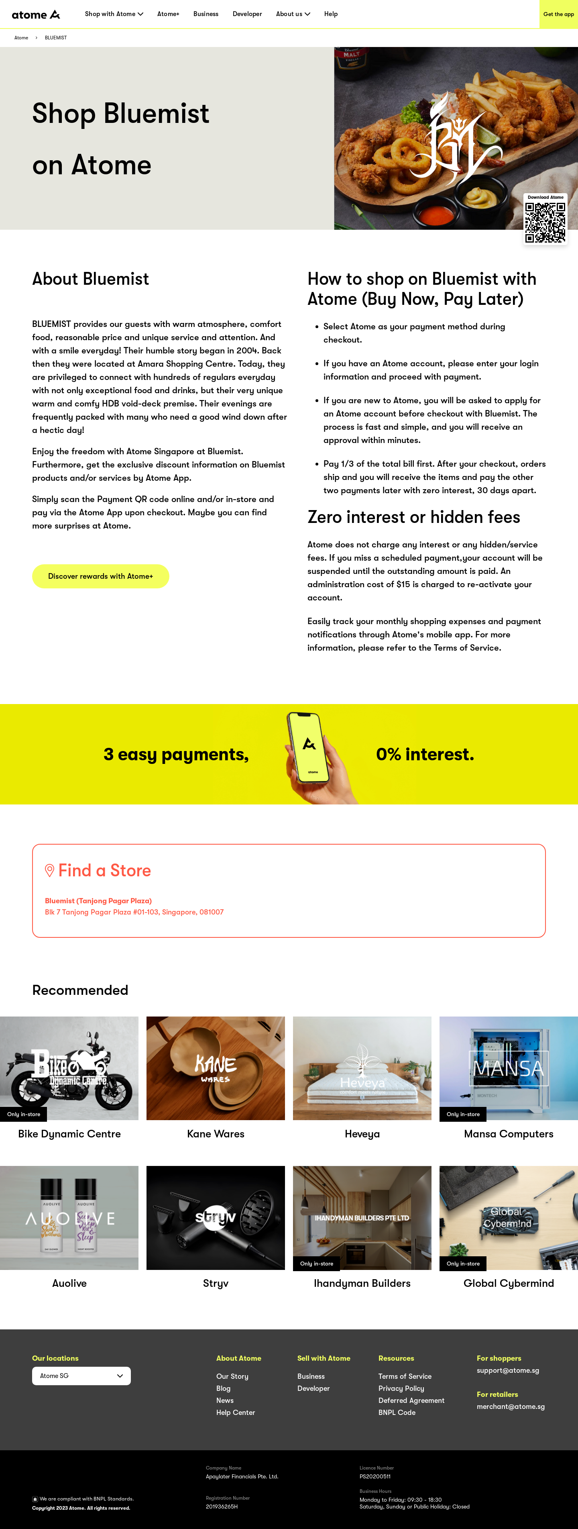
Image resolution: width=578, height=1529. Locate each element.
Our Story (232, 1376)
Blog (223, 1388)
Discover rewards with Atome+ (100, 576)
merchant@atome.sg (511, 1406)
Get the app (558, 14)
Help (331, 14)
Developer (247, 14)
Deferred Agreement (412, 1400)
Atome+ (168, 14)
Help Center (235, 1413)
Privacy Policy (401, 1388)
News (225, 1400)
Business (205, 14)
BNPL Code (397, 1413)
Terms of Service (405, 1376)
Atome (21, 38)
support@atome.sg (508, 1370)
